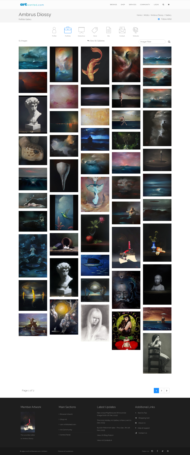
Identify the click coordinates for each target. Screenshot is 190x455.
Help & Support (142, 428)
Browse (113, 4)
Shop (123, 4)
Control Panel (65, 435)
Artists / (147, 15)
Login (156, 4)
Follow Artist (164, 19)
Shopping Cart (142, 418)
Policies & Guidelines (65, 451)
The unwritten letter (28, 435)
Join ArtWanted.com (68, 424)
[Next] (166, 390)
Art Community (66, 430)
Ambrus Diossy (28, 438)
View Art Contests (104, 440)
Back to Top (141, 413)
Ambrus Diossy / (158, 15)
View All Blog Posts (105, 435)
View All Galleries (97, 41)
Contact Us (141, 433)
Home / (140, 15)
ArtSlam (44, 451)
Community (145, 4)
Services (132, 4)
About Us (140, 423)
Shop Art (63, 419)
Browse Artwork (66, 414)
